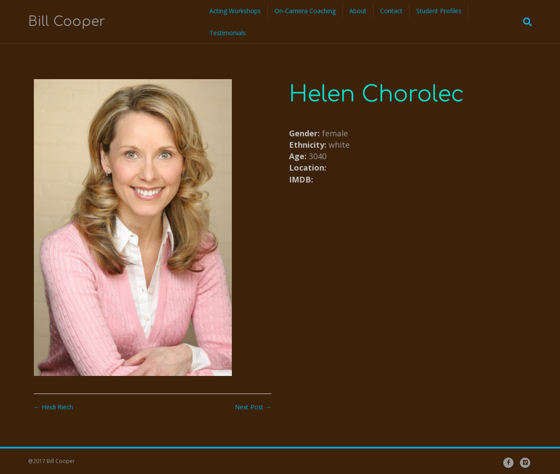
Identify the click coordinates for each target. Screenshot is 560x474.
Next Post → (253, 407)
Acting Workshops (235, 11)
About (357, 11)
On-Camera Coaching (305, 11)
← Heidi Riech (53, 407)
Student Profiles (438, 11)
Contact (391, 11)
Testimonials (227, 33)
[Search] (525, 22)
